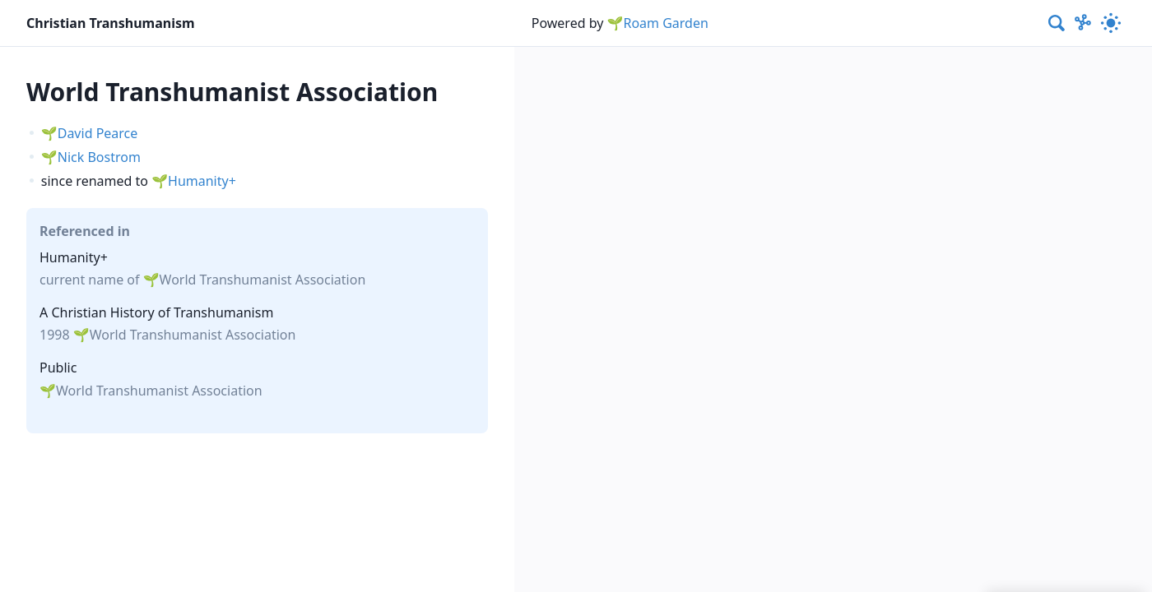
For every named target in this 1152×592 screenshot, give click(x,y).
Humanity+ (202, 181)
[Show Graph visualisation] (1083, 23)
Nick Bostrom (99, 157)
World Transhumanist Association (263, 280)
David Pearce (98, 133)
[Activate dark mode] (1111, 23)
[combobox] (1057, 23)
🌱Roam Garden (657, 23)
